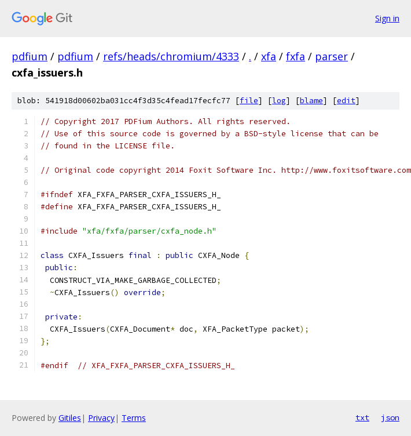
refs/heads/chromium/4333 (171, 56)
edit (346, 101)
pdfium (29, 56)
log (279, 101)
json (390, 417)
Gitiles (69, 417)
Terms (134, 417)
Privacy (101, 417)
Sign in (387, 18)
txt (362, 417)
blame (311, 101)
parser (331, 56)
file (249, 101)
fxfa (295, 56)
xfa (268, 56)
